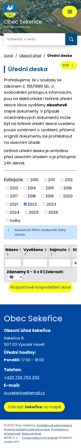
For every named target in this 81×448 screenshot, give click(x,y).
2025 (34, 212)
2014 (31, 187)
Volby (15, 220)
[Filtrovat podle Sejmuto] (60, 263)
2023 (51, 204)
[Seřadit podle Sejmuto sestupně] (51, 255)
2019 (49, 196)
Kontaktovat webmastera (54, 425)
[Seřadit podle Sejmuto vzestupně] (51, 253)
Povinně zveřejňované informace (27, 429)
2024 (14, 212)
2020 (68, 196)
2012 (69, 179)
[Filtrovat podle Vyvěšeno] (35, 263)
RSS (69, 65)
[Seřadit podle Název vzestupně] (7, 253)
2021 (14, 204)
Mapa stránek (31, 433)
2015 (50, 187)
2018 (31, 196)
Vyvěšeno (35, 249)
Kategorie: (13, 179)
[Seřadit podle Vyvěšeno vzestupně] (25, 253)
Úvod (8, 55)
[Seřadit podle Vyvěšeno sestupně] (25, 255)
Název (13, 249)
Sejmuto (59, 249)
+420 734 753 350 (21, 377)
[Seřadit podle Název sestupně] (7, 255)
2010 (34, 179)
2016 (68, 187)
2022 (32, 204)
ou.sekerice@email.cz (24, 392)
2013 (14, 187)
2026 (53, 212)
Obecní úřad (30, 55)
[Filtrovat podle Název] (13, 263)
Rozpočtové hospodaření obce (41, 287)
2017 (14, 196)
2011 (51, 179)
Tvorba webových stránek (40, 438)
